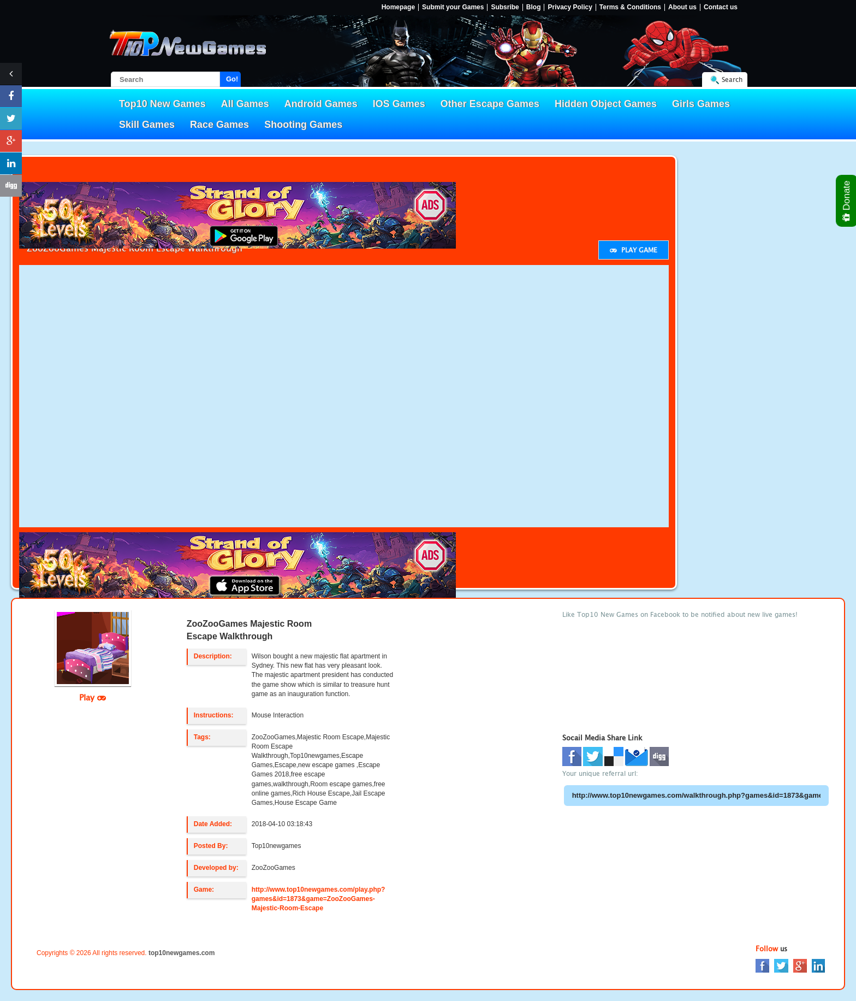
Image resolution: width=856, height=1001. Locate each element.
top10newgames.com (181, 953)
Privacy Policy (570, 7)
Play (92, 697)
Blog (533, 7)
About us (682, 7)
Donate (847, 200)
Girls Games (701, 103)
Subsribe (505, 7)
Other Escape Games (490, 103)
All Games (245, 103)
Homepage (398, 7)
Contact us (721, 7)
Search (732, 79)
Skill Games (147, 124)
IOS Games (399, 103)
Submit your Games (453, 7)
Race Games (219, 124)
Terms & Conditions (630, 7)
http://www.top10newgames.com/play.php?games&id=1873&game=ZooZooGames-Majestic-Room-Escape (318, 899)
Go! (232, 79)
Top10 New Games (162, 103)
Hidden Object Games (606, 103)
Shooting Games (303, 124)
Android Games (321, 103)
